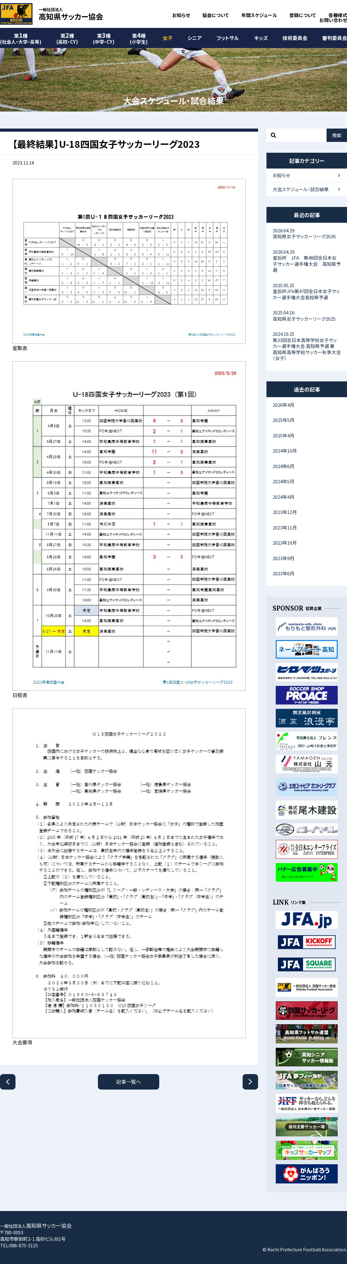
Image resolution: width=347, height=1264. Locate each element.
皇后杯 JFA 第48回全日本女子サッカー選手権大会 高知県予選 (307, 260)
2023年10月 (285, 542)
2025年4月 (283, 435)
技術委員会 (295, 38)
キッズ (261, 38)
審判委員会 (334, 38)
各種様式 (337, 15)
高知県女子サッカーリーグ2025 (307, 315)
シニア (194, 38)
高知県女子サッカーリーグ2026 (307, 233)
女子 (168, 38)
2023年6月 (283, 573)
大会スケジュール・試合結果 (301, 189)
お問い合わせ (333, 20)
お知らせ (181, 15)
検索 (336, 135)
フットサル (228, 38)
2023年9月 (283, 558)
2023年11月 (285, 527)
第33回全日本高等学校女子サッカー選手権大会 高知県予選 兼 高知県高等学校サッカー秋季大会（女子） (307, 346)
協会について (215, 15)
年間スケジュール (259, 15)
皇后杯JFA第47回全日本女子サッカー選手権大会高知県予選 (307, 291)
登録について (302, 15)
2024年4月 (283, 497)
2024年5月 (283, 481)
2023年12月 (285, 512)
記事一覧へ (128, 1081)
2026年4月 (283, 405)
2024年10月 (285, 450)
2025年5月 (283, 420)
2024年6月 (283, 466)
